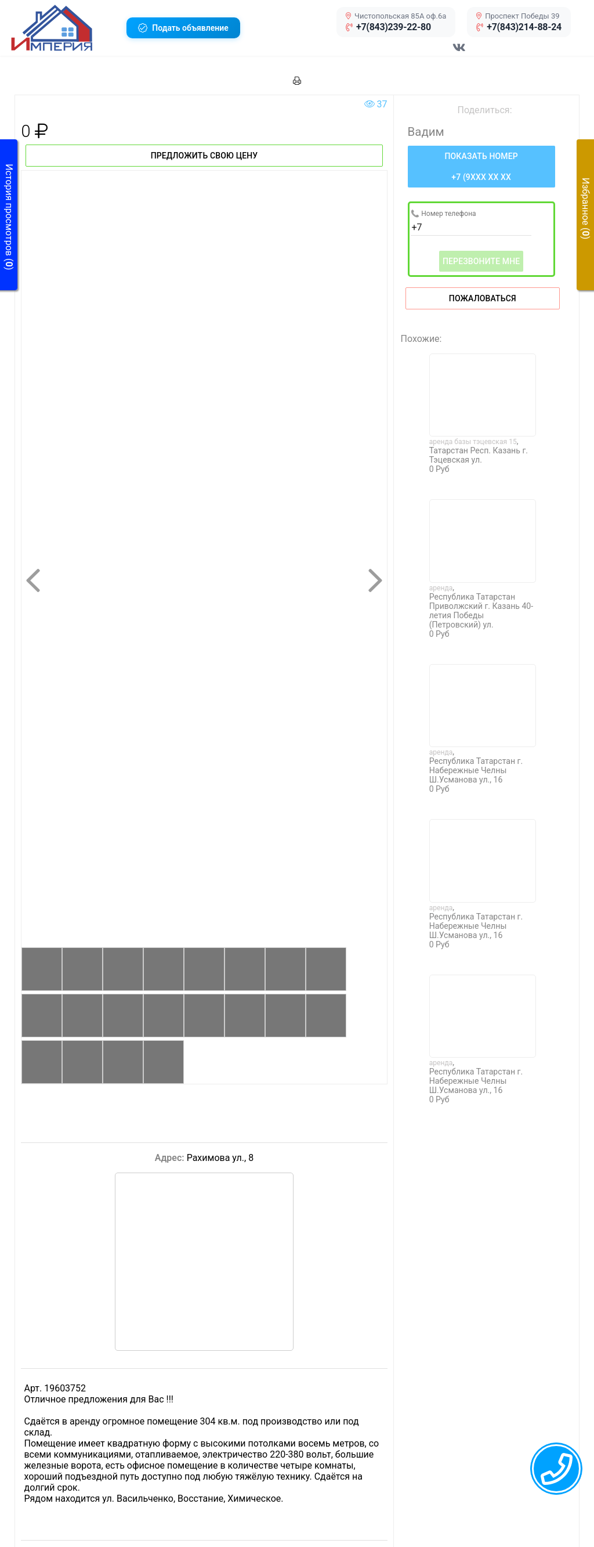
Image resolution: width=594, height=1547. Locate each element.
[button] (64, 28)
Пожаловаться (482, 298)
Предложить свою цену (204, 155)
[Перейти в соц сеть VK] (459, 53)
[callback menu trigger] (556, 1469)
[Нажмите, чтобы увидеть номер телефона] (481, 166)
